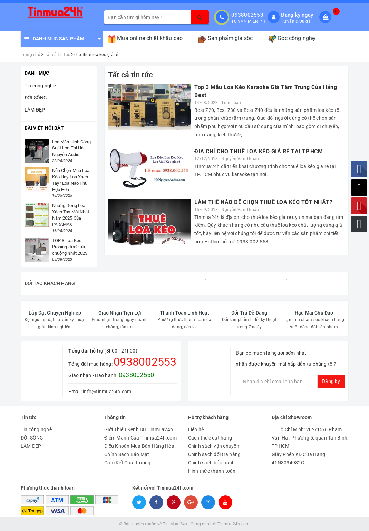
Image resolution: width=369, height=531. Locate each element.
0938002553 (247, 15)
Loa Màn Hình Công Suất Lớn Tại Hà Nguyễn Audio (71, 148)
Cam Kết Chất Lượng (127, 462)
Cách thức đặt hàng (210, 438)
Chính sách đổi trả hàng (214, 454)
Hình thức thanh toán (212, 471)
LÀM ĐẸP (35, 110)
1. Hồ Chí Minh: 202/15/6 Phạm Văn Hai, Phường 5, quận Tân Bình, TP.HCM (310, 438)
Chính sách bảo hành (211, 462)
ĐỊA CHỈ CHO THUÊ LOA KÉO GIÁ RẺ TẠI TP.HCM (258, 151)
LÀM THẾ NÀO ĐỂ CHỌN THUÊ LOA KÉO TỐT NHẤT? (263, 202)
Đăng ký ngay (297, 15)
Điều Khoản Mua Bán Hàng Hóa (139, 446)
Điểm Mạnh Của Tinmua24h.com (140, 438)
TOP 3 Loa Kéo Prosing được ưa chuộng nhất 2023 (70, 246)
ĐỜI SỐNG (36, 97)
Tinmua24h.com (233, 524)
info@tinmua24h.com (107, 391)
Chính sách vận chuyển (213, 446)
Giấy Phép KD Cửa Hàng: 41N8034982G (299, 458)
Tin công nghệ (40, 85)
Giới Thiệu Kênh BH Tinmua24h (138, 429)
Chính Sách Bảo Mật (126, 454)
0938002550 (136, 374)
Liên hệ (196, 429)
